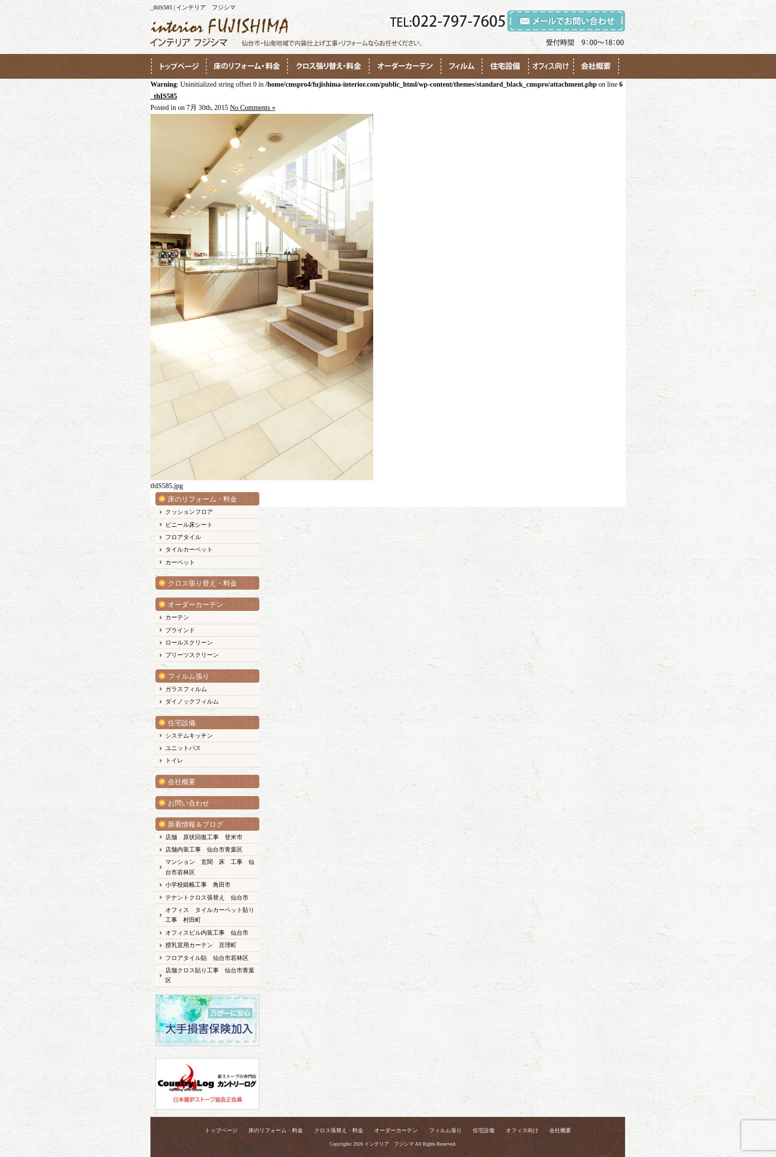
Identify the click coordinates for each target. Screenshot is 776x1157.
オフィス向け (522, 1130)
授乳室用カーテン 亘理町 (201, 945)
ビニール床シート (189, 524)
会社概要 (181, 782)
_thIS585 (163, 96)
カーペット (180, 562)
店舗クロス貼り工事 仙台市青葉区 (209, 975)
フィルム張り (188, 676)
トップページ (221, 1130)
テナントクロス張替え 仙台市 (206, 897)
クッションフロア (189, 511)
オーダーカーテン (195, 604)
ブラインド (180, 630)
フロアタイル (183, 537)
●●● (178, 66)
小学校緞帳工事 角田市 (198, 884)
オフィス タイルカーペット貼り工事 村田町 (209, 914)
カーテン (177, 617)
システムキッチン (189, 735)
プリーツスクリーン (192, 655)
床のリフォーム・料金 (202, 499)
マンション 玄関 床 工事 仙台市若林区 (209, 866)
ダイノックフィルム (192, 701)
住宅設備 (181, 723)
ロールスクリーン (189, 642)
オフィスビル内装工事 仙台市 (206, 932)
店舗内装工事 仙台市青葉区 (203, 849)
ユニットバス (183, 748)
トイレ (174, 760)
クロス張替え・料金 (338, 1130)
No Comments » (253, 107)
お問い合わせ (188, 803)
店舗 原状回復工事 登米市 (203, 837)
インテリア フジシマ (389, 1144)
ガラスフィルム (186, 689)
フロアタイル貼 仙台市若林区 (206, 958)
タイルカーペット (189, 549)
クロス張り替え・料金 (202, 583)
